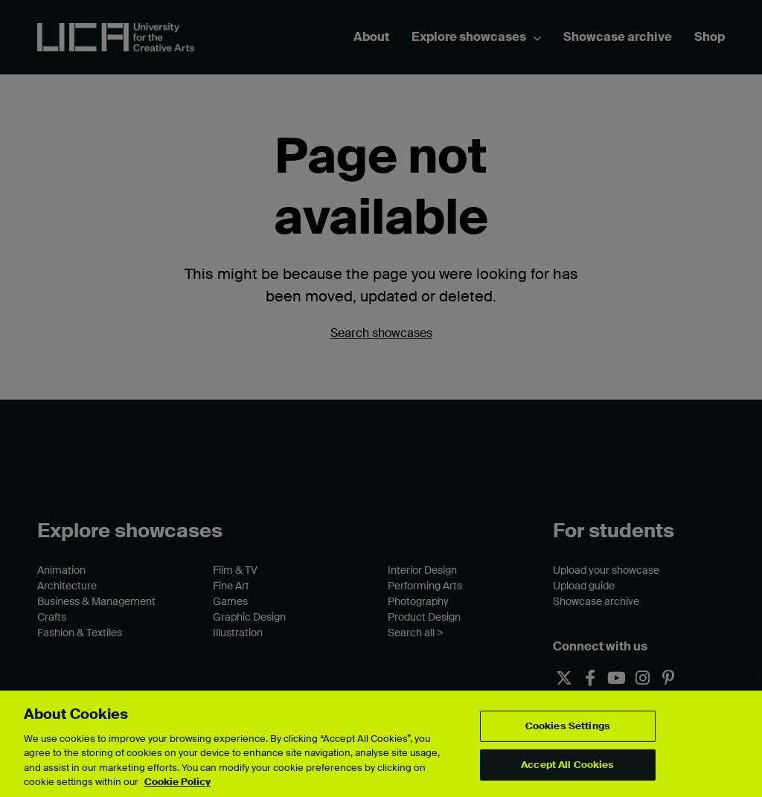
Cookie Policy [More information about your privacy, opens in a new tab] (177, 781)
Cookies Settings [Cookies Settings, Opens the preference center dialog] (567, 726)
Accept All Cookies (567, 764)
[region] (381, 744)
